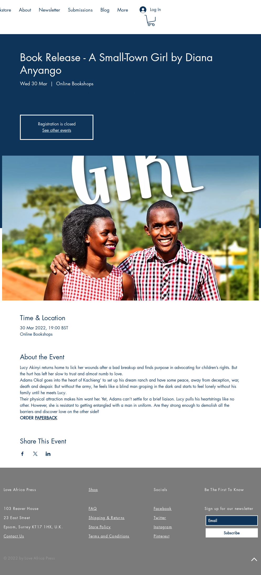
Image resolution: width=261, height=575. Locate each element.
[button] (151, 20)
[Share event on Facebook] (22, 454)
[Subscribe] (232, 532)
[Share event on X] (35, 454)
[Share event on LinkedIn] (48, 454)
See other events (56, 130)
